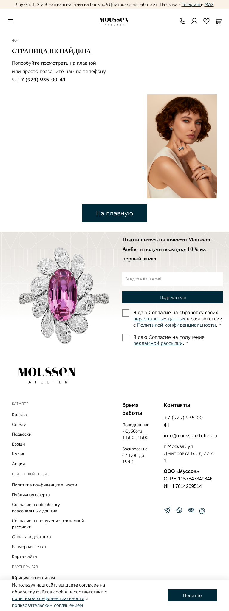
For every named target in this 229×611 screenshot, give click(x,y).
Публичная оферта (31, 494)
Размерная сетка (29, 546)
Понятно (192, 595)
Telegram (191, 4)
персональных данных (159, 318)
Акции (18, 463)
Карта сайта (24, 556)
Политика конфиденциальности (44, 485)
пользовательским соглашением (47, 605)
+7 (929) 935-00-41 (39, 79)
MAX (209, 4)
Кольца (19, 414)
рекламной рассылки (158, 343)
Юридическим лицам (33, 577)
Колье (18, 454)
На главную (114, 213)
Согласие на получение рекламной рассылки (48, 524)
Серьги (19, 424)
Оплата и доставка (31, 536)
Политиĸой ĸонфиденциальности (176, 325)
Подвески (21, 434)
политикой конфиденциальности (48, 598)
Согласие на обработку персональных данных (36, 508)
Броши (18, 444)
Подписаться (173, 297)
